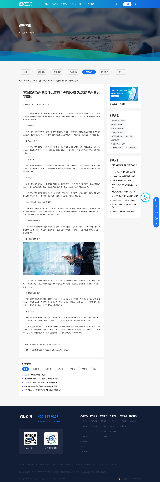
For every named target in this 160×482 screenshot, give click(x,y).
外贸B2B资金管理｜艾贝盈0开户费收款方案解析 (41, 379)
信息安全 (94, 431)
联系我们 (113, 431)
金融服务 (104, 436)
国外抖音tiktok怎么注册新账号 (123, 211)
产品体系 (84, 416)
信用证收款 (84, 441)
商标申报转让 (130, 136)
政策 (132, 421)
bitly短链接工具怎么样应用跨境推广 (125, 196)
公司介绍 (113, 421)
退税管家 (84, 446)
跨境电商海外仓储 (116, 136)
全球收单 (84, 436)
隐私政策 (133, 426)
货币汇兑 (84, 431)
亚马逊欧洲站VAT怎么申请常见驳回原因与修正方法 (43, 390)
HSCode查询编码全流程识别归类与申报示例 (40, 386)
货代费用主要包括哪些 (118, 120)
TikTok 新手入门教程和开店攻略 (123, 172)
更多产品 (64, 4)
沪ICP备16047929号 (59, 479)
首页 (20, 81)
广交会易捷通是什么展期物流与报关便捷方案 (40, 382)
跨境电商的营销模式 (117, 132)
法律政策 (133, 416)
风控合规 (73, 4)
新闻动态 (113, 426)
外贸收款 (104, 421)
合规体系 (94, 421)
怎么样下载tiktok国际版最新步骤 (124, 176)
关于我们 (91, 4)
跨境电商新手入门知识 (118, 144)
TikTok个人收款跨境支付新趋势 (35, 375)
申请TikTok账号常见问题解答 (122, 180)
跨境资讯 (27, 81)
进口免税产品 (115, 140)
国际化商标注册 (131, 148)
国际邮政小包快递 (116, 124)
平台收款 (104, 426)
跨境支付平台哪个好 (117, 128)
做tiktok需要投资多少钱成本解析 (124, 200)
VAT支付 (84, 452)
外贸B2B (46, 4)
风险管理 (94, 426)
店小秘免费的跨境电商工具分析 (123, 192)
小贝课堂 (123, 421)
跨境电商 (55, 4)
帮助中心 (82, 4)
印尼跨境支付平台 (116, 148)
